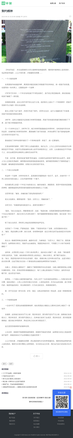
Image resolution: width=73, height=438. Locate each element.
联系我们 (36, 421)
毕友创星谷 (61, 424)
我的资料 (12, 421)
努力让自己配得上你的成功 (12, 379)
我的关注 (12, 424)
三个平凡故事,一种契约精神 (12, 373)
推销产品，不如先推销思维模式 (13, 384)
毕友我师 (61, 417)
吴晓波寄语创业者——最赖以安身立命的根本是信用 (20, 387)
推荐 (11, 364)
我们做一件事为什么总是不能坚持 (14, 381)
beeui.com (27, 435)
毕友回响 (61, 421)
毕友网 (33, 435)
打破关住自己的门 (9, 376)
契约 (4, 364)
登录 (25, 397)
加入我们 (36, 427)
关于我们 (36, 417)
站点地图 (36, 424)
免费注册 (53, 3)
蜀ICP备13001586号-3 (52, 435)
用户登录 (62, 3)
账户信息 (12, 417)
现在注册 (48, 397)
